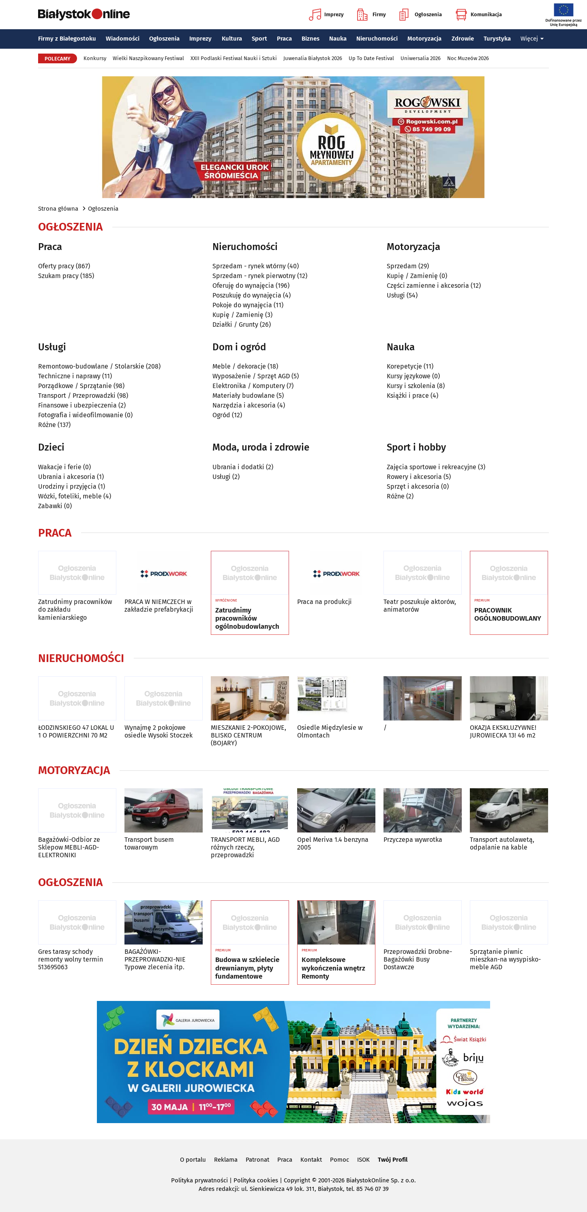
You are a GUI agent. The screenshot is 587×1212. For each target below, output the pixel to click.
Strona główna (58, 208)
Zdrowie (463, 38)
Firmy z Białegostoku (67, 38)
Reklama (226, 1159)
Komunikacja (478, 15)
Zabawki (50, 506)
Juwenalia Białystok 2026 (312, 58)
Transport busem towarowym (149, 843)
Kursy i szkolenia (411, 386)
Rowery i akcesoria (414, 477)
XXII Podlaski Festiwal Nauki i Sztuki (234, 58)
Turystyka (497, 38)
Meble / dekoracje (239, 366)
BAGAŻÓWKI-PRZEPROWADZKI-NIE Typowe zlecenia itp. (155, 959)
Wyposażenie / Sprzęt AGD (251, 376)
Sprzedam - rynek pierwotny (254, 276)
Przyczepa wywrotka (412, 839)
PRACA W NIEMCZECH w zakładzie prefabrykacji (158, 605)
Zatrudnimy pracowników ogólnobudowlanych (247, 618)
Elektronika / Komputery (248, 386)
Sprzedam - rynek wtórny (249, 266)
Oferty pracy (56, 266)
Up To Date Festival (371, 58)
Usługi (396, 295)
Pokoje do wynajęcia (242, 305)
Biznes (310, 38)
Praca (284, 38)
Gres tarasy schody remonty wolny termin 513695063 (70, 959)
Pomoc (339, 1159)
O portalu (193, 1159)
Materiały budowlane (243, 395)
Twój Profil (392, 1159)
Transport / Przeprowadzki (77, 395)
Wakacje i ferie (59, 467)
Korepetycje (404, 366)
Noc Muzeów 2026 (468, 58)
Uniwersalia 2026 (421, 58)
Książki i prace (408, 395)
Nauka (338, 38)
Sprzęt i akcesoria (413, 486)
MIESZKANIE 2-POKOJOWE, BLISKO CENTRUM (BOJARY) (248, 735)
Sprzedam (402, 266)
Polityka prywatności (199, 1180)
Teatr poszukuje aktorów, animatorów (419, 605)
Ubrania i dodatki (238, 467)
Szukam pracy (58, 276)
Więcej (532, 38)
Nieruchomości (377, 38)
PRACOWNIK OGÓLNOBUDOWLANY (507, 614)
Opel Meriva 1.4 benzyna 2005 (332, 843)
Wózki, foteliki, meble (70, 496)
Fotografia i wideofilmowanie (80, 415)
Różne (47, 425)
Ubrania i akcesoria (66, 477)
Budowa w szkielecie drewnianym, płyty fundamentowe (247, 968)
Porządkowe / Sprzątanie (75, 386)
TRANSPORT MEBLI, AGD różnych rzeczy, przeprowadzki (245, 847)
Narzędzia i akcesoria (244, 405)
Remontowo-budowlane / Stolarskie (91, 366)
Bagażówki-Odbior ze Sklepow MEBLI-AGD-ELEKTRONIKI (69, 847)
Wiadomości (122, 38)
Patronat (257, 1159)
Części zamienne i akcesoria (428, 285)
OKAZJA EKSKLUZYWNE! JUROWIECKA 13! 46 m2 (503, 731)
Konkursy (95, 58)
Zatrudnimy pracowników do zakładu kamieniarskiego (75, 609)
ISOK (363, 1159)
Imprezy (326, 15)
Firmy (371, 15)
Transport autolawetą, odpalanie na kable (502, 843)
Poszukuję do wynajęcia (246, 295)
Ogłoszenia (420, 15)
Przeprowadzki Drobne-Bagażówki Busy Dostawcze (417, 959)
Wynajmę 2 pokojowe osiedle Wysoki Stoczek (158, 731)
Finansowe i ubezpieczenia (77, 405)
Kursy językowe (409, 376)
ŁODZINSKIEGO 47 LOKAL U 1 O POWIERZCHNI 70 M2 (76, 731)
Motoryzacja (424, 38)
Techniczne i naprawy (69, 376)
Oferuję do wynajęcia (243, 285)
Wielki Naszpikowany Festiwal (148, 58)
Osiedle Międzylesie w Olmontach (329, 731)
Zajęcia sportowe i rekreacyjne (431, 467)
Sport (259, 38)
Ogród (221, 415)
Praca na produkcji (324, 602)
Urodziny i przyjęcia (67, 486)
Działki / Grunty (235, 324)
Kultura (232, 38)
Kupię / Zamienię (238, 315)
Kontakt (311, 1159)
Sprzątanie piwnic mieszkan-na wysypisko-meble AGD (505, 959)
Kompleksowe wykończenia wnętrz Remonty (333, 968)
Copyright (297, 1180)
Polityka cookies (256, 1180)
